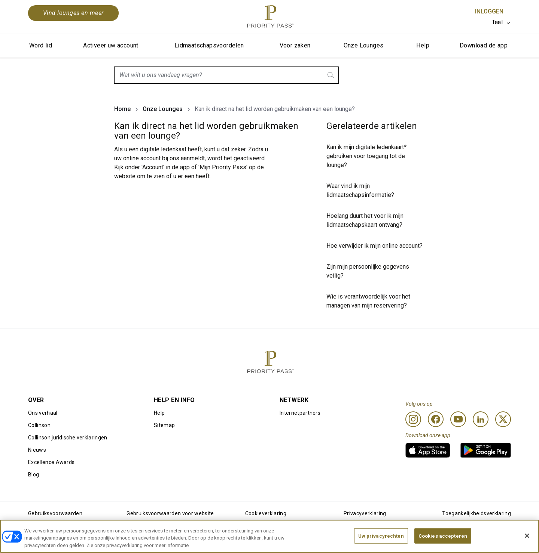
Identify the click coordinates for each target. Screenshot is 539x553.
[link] (427, 450)
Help (422, 45)
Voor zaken (295, 45)
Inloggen (489, 11)
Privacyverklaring (365, 513)
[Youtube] (458, 419)
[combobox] (226, 75)
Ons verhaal (43, 413)
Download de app (484, 45)
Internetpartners (300, 413)
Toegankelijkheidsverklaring (476, 513)
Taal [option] (497, 22)
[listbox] (501, 22)
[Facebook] (436, 419)
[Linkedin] (480, 419)
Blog (33, 475)
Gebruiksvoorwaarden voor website (170, 513)
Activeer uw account (110, 45)
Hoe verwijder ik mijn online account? (374, 245)
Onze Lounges (364, 45)
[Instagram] (413, 419)
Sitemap (164, 425)
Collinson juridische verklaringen (67, 438)
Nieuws (37, 450)
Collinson (39, 425)
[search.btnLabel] (331, 75)
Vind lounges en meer (73, 12)
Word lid (40, 45)
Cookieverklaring (265, 513)
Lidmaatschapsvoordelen (209, 45)
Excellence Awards (51, 462)
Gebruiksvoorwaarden (55, 513)
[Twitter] (503, 419)
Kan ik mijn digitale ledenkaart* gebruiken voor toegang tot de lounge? (366, 156)
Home (122, 108)
